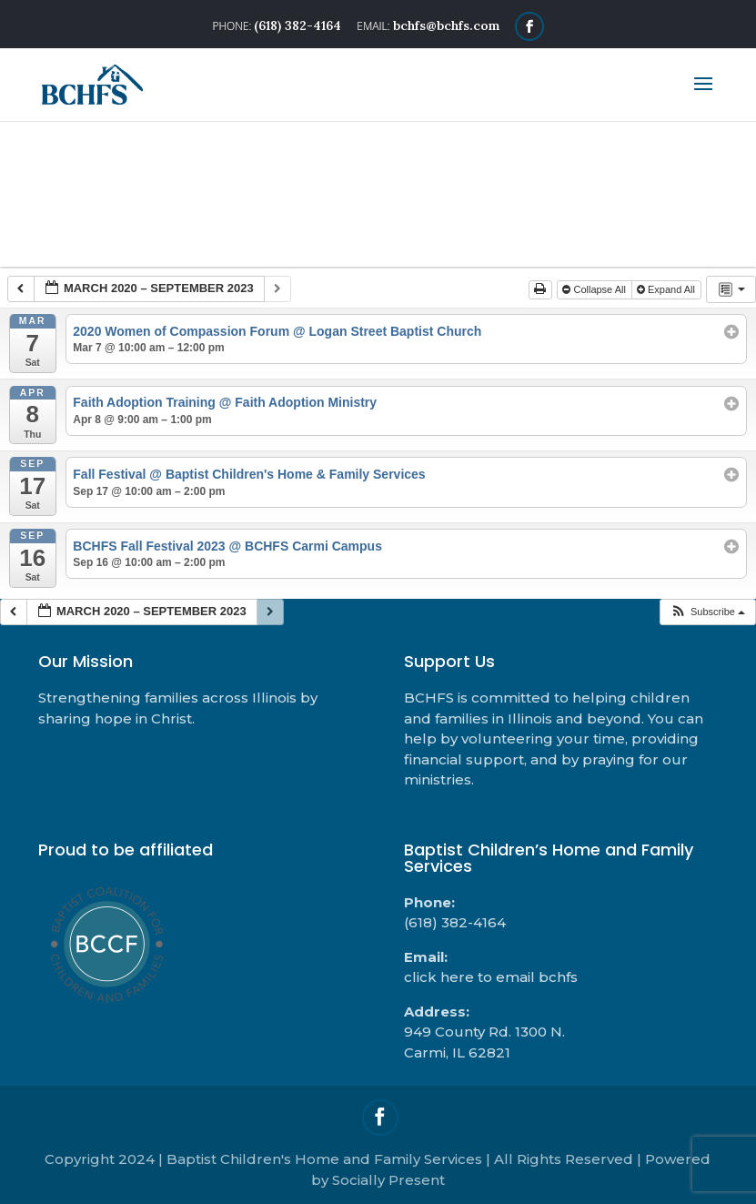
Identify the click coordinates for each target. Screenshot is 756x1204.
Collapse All (595, 289)
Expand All (667, 289)
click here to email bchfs (491, 977)
